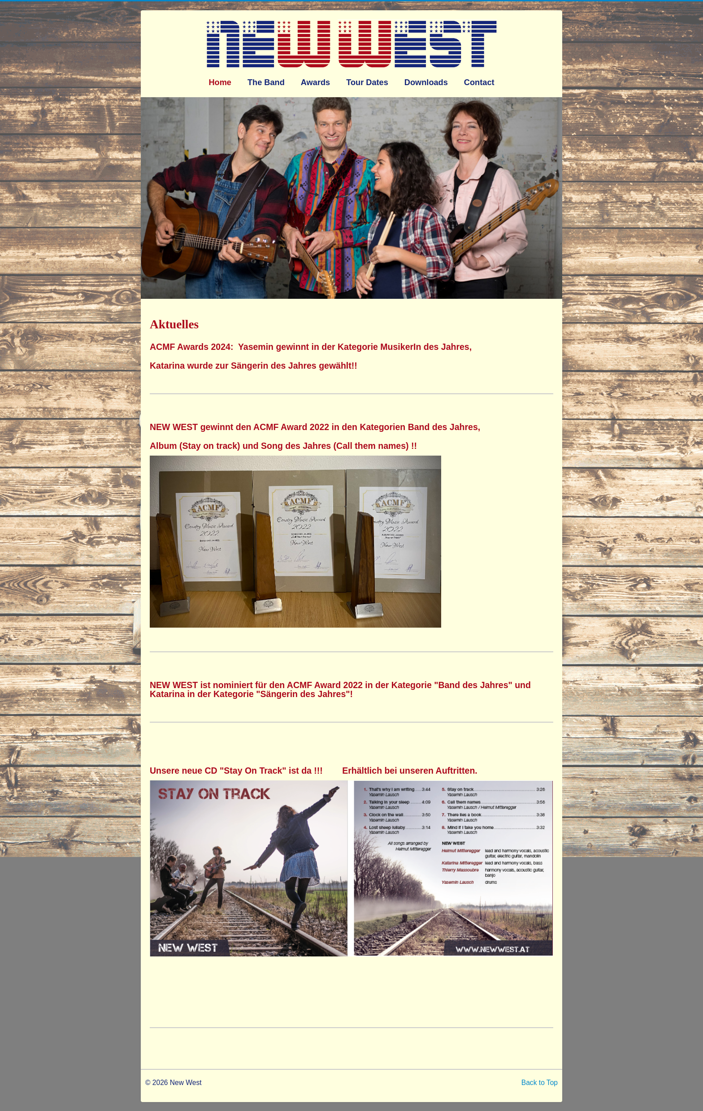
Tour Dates (367, 82)
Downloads (426, 82)
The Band (266, 82)
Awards (315, 82)
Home (219, 82)
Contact (479, 82)
